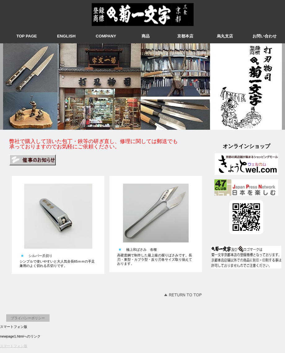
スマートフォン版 (13, 346)
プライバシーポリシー (28, 318)
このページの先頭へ (183, 295)
